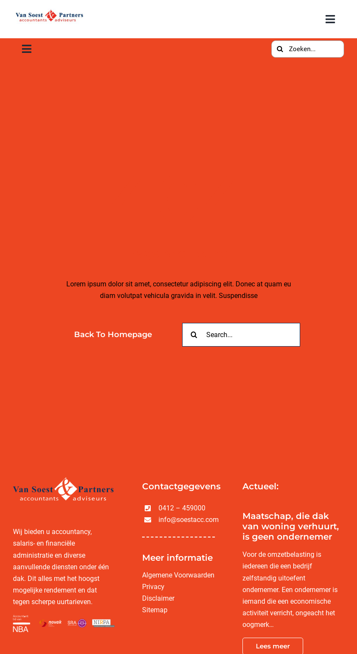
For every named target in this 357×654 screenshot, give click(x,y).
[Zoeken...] (307, 49)
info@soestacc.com (188, 520)
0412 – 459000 (181, 508)
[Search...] (241, 335)
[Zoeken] (280, 49)
